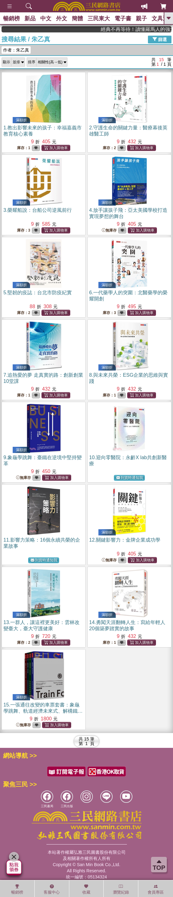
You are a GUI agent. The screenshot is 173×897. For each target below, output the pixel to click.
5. (37, 292)
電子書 (123, 18)
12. (124, 540)
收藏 (86, 889)
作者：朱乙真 (16, 50)
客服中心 (52, 889)
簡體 (77, 18)
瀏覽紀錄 (121, 889)
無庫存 (109, 230)
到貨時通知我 (129, 477)
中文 (45, 18)
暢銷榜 (11, 18)
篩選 (160, 39)
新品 (30, 18)
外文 (61, 18)
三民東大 (99, 18)
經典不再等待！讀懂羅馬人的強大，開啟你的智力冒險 (147, 29)
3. (37, 210)
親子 (141, 18)
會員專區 (156, 889)
